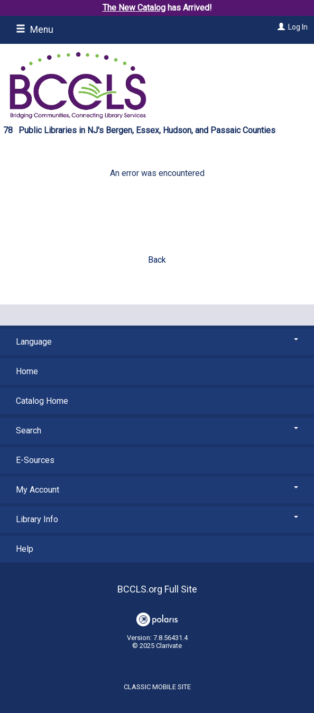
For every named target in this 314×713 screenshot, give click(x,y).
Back (157, 260)
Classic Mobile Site (157, 687)
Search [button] (157, 430)
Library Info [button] (157, 519)
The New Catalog (134, 8)
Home (27, 371)
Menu (34, 29)
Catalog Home (42, 401)
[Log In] (280, 27)
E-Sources (35, 460)
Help (24, 549)
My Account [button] (157, 490)
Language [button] (157, 342)
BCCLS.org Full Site (157, 589)
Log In (298, 27)
